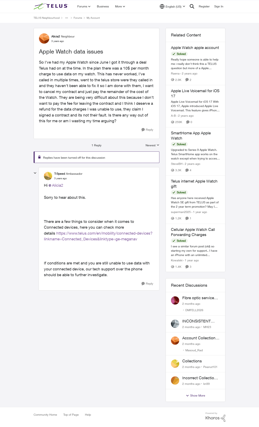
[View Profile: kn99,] (175, 380)
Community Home (45, 414)
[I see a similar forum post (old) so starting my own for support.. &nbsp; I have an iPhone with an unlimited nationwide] (195, 250)
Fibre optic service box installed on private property (198, 298)
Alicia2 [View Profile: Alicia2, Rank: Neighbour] (55, 36)
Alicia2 (57, 185)
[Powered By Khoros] (215, 417)
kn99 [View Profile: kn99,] (206, 383)
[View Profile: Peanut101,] (175, 364)
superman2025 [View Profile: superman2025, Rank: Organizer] (181, 212)
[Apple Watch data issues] (60, 178)
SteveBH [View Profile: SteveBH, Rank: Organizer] (176, 163)
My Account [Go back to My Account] (93, 17)
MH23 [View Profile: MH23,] (207, 327)
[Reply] (147, 130)
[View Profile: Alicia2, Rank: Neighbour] (44, 38)
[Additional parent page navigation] (66, 18)
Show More (195, 395)
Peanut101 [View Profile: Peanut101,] (210, 367)
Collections (192, 361)
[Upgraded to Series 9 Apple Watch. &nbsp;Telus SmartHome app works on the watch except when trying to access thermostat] (195, 154)
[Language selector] (172, 6)
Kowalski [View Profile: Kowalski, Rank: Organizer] (176, 260)
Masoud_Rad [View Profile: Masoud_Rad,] (194, 350)
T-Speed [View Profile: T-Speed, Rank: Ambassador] (59, 173)
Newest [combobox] (152, 145)
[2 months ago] (191, 303)
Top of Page (71, 414)
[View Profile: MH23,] (175, 324)
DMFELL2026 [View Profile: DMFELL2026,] (194, 310)
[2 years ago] (188, 73)
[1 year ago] (199, 212)
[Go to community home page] (51, 6)
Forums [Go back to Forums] (78, 17)
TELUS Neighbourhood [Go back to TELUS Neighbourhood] (47, 17)
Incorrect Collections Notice (200, 378)
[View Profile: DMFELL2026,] (175, 300)
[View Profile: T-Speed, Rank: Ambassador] (48, 176)
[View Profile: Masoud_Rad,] (175, 340)
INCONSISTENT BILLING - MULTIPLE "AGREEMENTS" (201, 321)
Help (88, 414)
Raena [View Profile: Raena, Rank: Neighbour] (175, 73)
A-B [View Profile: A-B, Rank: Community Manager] (173, 115)
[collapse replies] (35, 173)
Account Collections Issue (200, 338)
